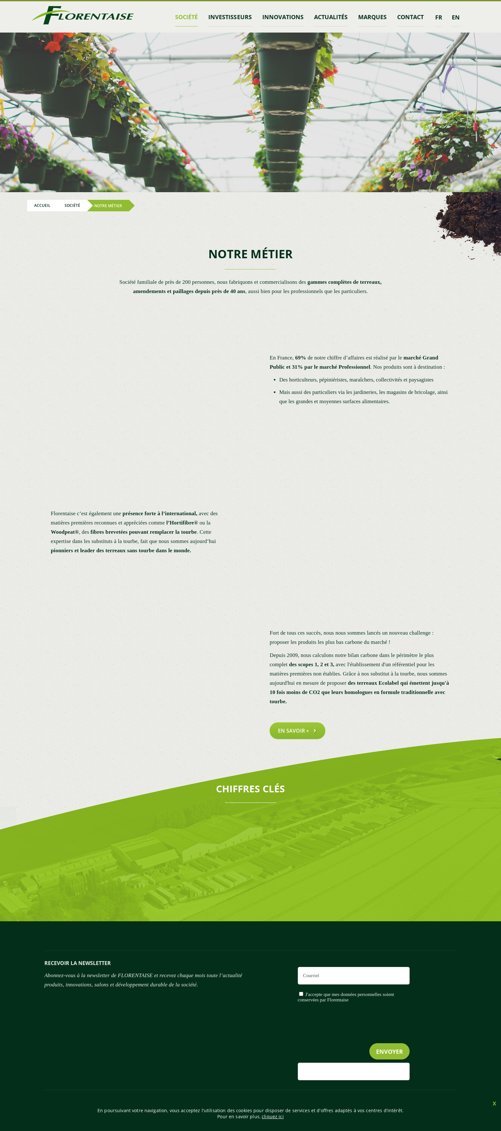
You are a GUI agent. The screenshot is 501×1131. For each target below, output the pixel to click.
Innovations (283, 17)
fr (438, 17)
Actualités (331, 17)
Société (188, 17)
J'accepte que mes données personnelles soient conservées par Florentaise (346, 997)
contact (410, 17)
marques (373, 17)
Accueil (42, 205)
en (456, 17)
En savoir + (293, 730)
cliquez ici (273, 1116)
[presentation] (361, 1035)
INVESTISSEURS (231, 17)
